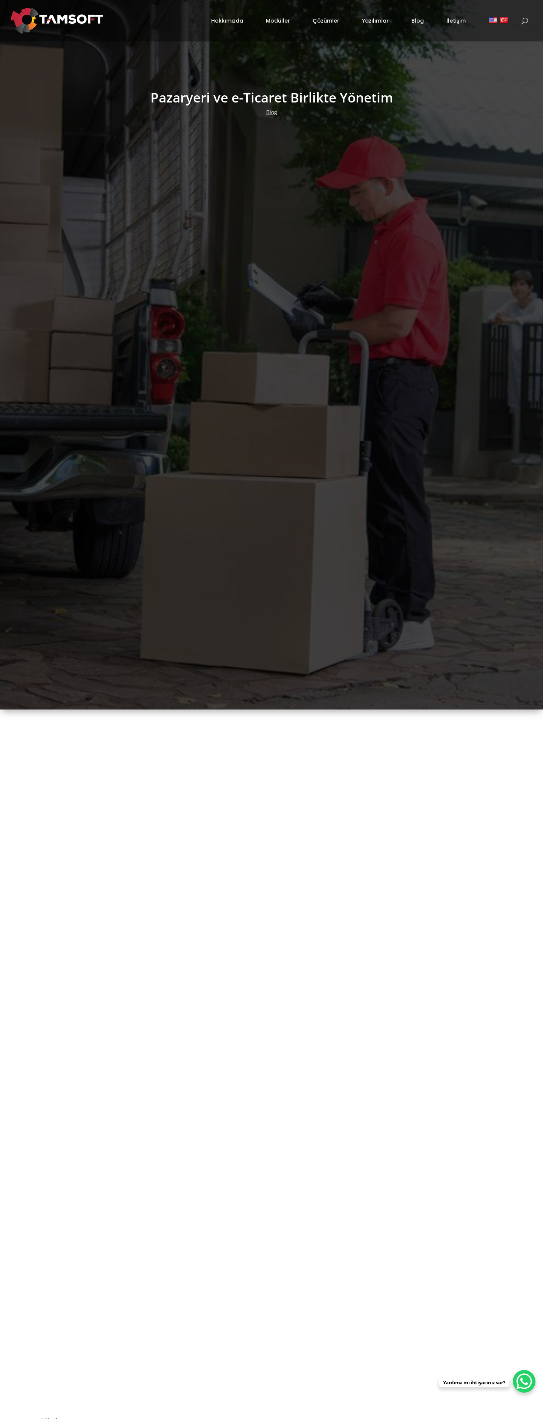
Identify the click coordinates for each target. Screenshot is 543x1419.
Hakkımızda (227, 17)
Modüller (278, 17)
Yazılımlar (375, 17)
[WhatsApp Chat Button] (524, 1381)
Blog (417, 17)
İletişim (456, 17)
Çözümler (326, 17)
